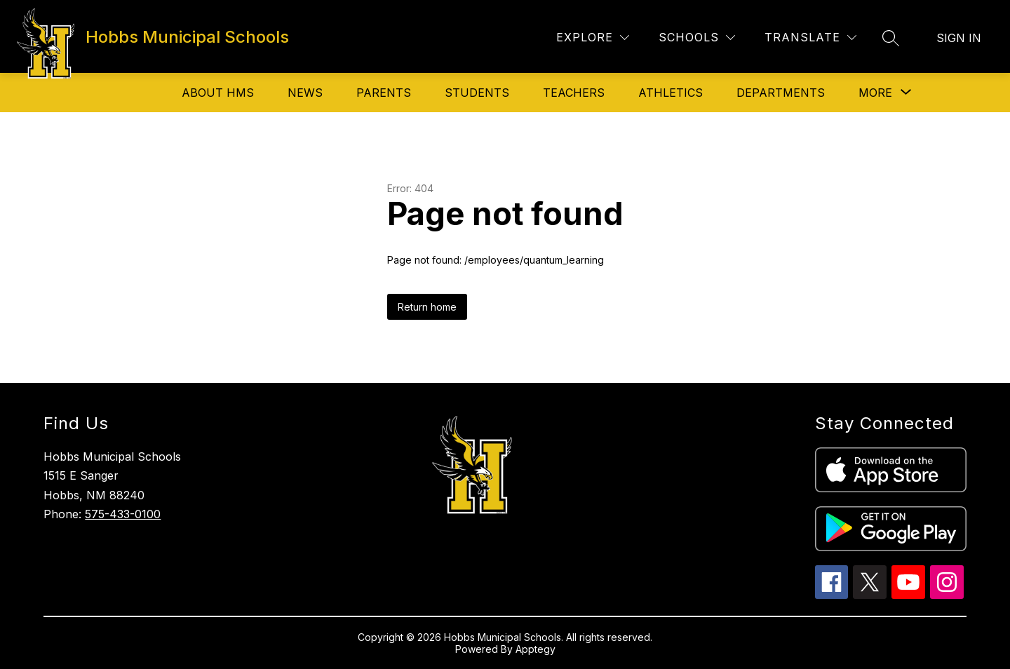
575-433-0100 (123, 514)
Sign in (958, 38)
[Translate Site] (810, 37)
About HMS (218, 93)
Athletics (670, 93)
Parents (383, 93)
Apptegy (536, 649)
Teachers (574, 93)
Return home (427, 307)
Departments (780, 93)
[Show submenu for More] (875, 92)
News (305, 93)
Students (477, 93)
